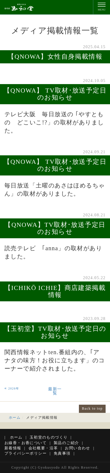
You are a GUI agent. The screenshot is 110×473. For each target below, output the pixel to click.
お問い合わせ (77, 448)
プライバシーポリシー (25, 453)
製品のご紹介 (66, 443)
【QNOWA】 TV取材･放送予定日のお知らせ (55, 94)
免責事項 (62, 453)
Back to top (92, 408)
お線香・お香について (25, 443)
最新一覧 (55, 391)
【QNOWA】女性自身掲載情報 (55, 56)
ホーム (15, 417)
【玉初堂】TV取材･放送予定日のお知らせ (55, 332)
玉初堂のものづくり (49, 437)
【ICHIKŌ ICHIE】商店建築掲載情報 (55, 291)
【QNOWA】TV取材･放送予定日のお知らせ (54, 228)
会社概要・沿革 (43, 448)
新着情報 (12, 448)
